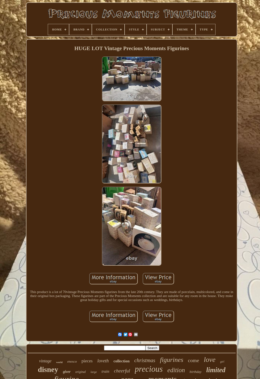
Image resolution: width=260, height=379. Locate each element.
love (209, 359)
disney (48, 369)
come (193, 360)
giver (67, 372)
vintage (45, 361)
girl (222, 361)
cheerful (122, 371)
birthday (196, 372)
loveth (103, 360)
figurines (171, 359)
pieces (87, 360)
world (59, 362)
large (94, 372)
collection (121, 361)
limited (215, 370)
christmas (144, 360)
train (105, 371)
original (80, 372)
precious (149, 369)
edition (176, 370)
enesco (72, 361)
